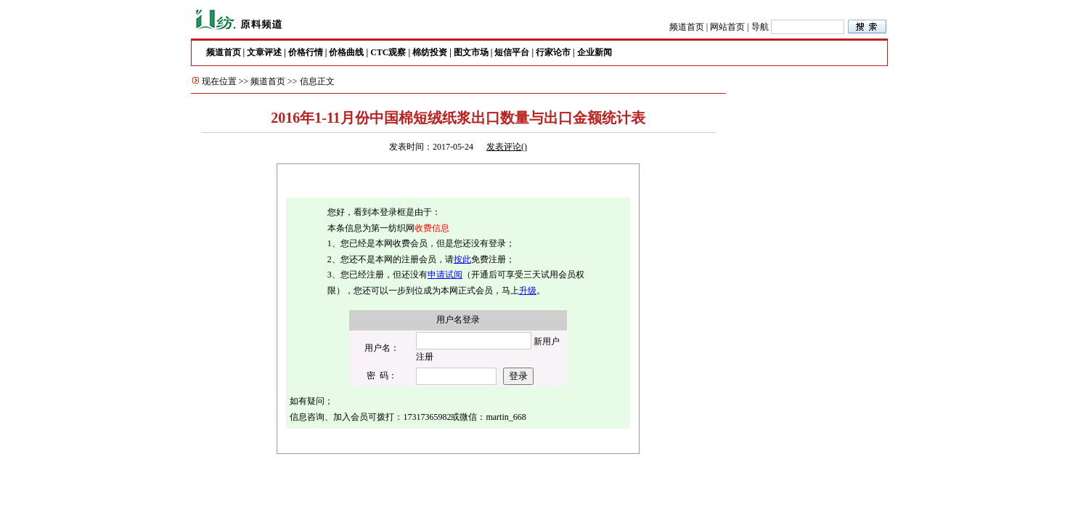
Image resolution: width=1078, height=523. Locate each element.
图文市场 (471, 52)
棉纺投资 (429, 52)
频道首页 (686, 27)
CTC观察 (388, 52)
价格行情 (305, 52)
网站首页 (727, 27)
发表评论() (506, 147)
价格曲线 (346, 52)
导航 (760, 27)
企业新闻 (594, 52)
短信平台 (511, 52)
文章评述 (264, 52)
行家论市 (553, 52)
